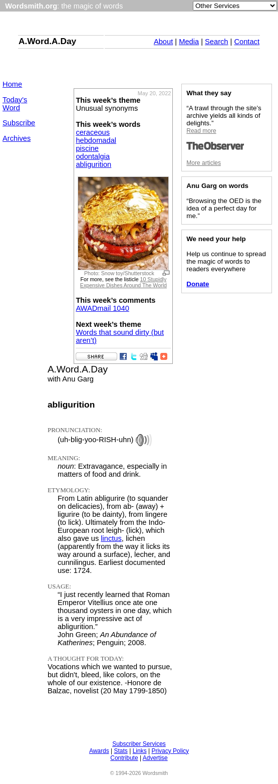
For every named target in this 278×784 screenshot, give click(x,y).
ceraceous (93, 132)
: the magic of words (64, 6)
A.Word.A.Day (47, 41)
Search (216, 42)
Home (12, 84)
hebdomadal (96, 140)
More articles (203, 162)
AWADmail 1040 (102, 308)
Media (189, 42)
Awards (99, 750)
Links (140, 750)
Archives (17, 138)
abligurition (93, 164)
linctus (111, 538)
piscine (87, 148)
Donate (197, 284)
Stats (120, 750)
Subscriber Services (139, 743)
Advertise (155, 757)
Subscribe (19, 123)
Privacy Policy (170, 750)
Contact (246, 42)
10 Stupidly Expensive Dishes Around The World (123, 282)
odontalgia (93, 156)
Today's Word (15, 104)
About (163, 42)
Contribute (124, 757)
